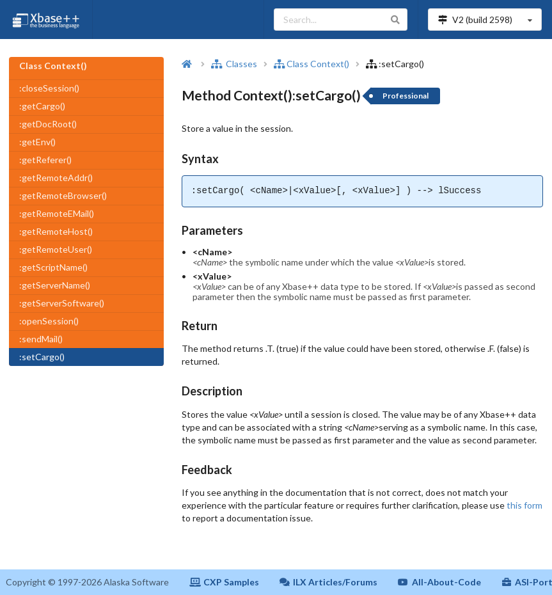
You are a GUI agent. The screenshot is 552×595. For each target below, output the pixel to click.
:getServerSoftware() (61, 303)
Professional (405, 95)
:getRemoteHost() (56, 231)
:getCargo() (42, 105)
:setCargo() (42, 356)
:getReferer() (45, 159)
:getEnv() (37, 141)
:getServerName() (54, 285)
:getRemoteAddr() (56, 177)
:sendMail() (41, 338)
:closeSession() (49, 88)
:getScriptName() (53, 267)
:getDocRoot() (48, 123)
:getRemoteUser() (55, 249)
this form (524, 505)
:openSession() (49, 320)
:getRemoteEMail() (56, 213)
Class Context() (311, 63)
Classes (234, 63)
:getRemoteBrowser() (63, 195)
